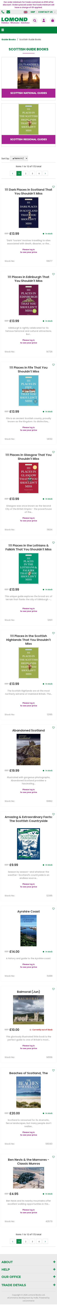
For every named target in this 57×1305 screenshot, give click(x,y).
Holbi (35, 1297)
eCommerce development (18, 1297)
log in (32, 249)
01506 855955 (3, 12)
